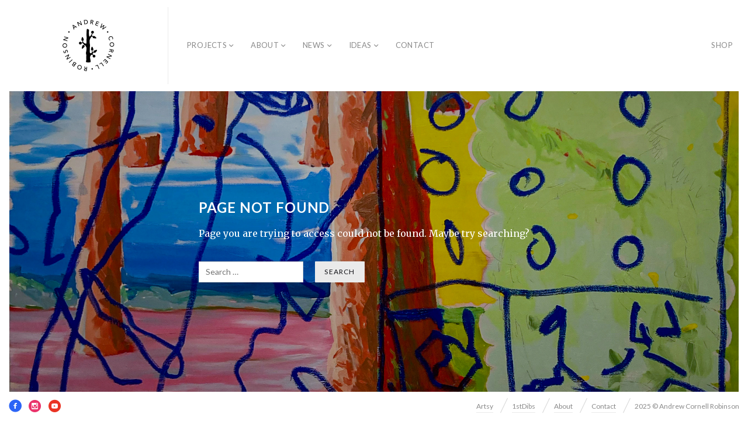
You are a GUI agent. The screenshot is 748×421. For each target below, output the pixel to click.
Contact (415, 45)
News (314, 45)
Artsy (484, 406)
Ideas (360, 45)
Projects (207, 45)
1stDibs (523, 406)
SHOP (722, 45)
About (265, 45)
